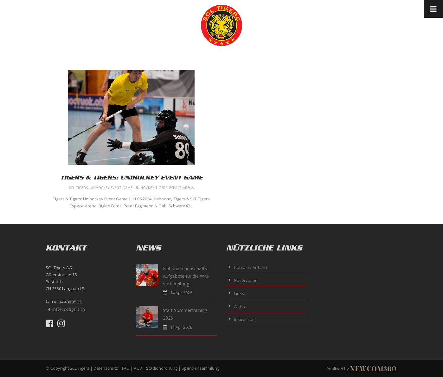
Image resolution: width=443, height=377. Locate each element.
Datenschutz (105, 368)
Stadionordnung (161, 368)
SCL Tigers (78, 187)
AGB (138, 368)
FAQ (126, 368)
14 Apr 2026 (181, 293)
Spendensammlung (200, 368)
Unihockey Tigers (150, 187)
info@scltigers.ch (68, 309)
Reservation (246, 280)
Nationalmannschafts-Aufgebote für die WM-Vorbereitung (186, 276)
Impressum (245, 319)
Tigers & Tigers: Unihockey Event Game (131, 177)
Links (239, 293)
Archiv (240, 306)
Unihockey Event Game (111, 187)
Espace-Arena (181, 187)
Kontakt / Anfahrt (250, 267)
